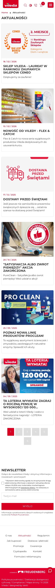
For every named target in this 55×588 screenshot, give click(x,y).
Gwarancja (36, 546)
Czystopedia (20, 551)
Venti (25, 585)
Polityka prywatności (12, 579)
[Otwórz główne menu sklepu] (51, 5)
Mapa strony (32, 582)
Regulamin (43, 535)
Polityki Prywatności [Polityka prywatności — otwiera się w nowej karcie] (20, 515)
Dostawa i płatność (38, 540)
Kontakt (37, 551)
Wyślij (27, 506)
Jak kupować (14, 540)
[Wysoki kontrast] (30, 5)
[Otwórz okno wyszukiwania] (25, 5)
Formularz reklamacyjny (27, 556)
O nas (8, 535)
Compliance (18, 582)
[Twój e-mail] (27, 496)
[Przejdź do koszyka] (41, 6)
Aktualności (24, 535)
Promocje (18, 546)
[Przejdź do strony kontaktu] (35, 5)
